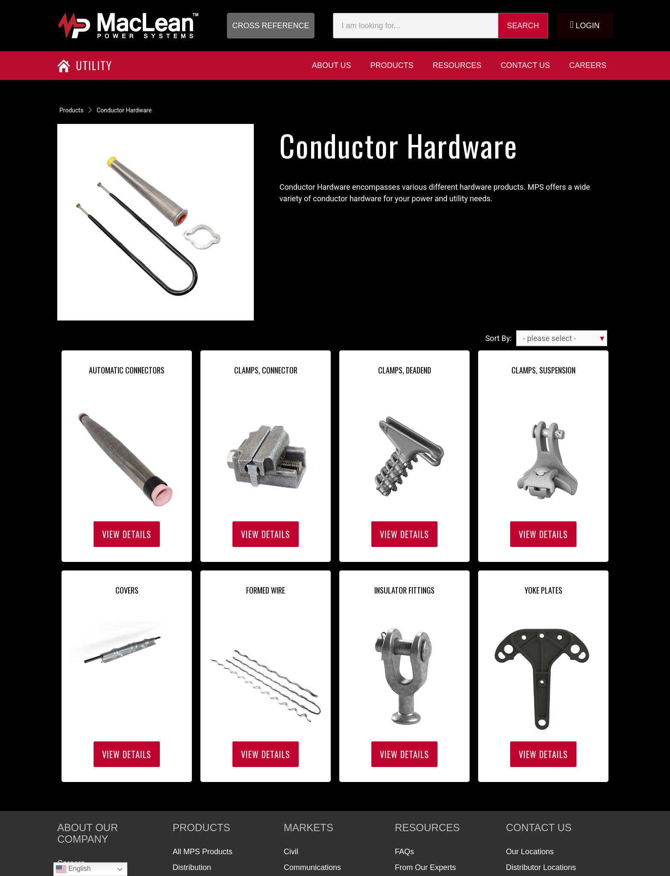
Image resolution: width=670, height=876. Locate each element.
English (73, 869)
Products (71, 110)
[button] (270, 25)
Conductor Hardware (124, 110)
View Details (126, 534)
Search (523, 25)
